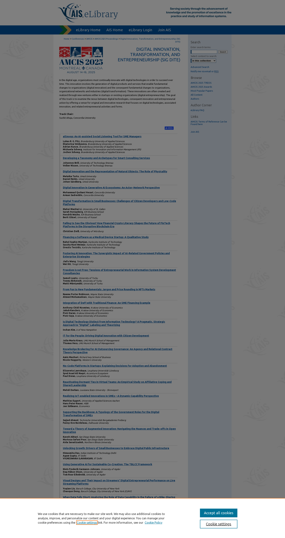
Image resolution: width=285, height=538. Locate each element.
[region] (142, 518)
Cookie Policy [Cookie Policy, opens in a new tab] (153, 522)
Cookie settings (87, 522)
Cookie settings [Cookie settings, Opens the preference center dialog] (218, 524)
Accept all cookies (218, 513)
